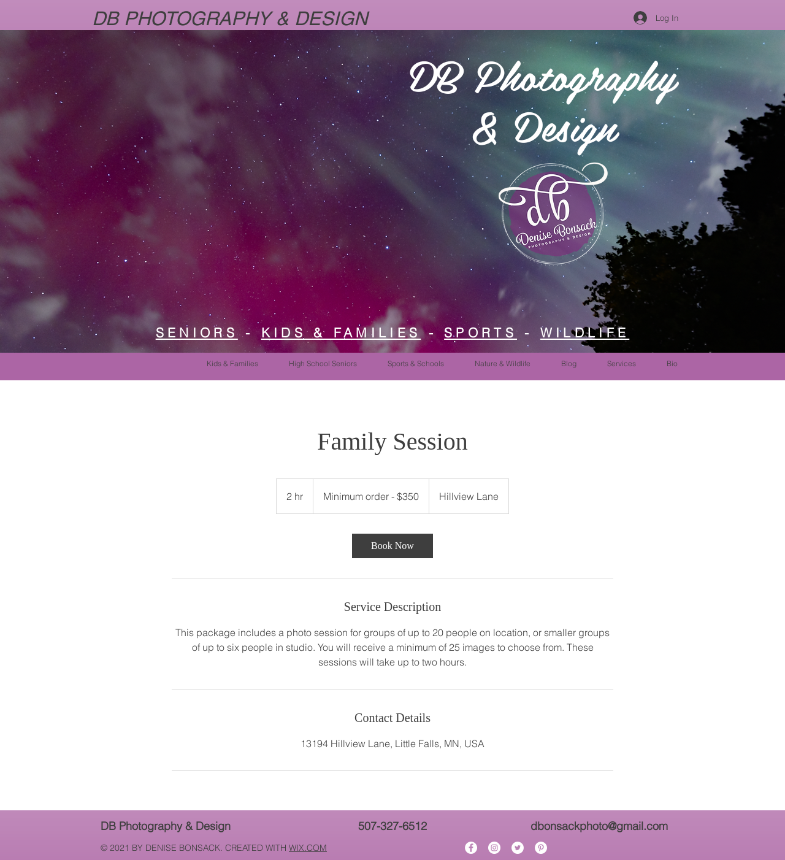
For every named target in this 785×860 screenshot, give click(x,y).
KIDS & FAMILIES (341, 332)
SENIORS (197, 332)
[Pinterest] (541, 848)
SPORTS (480, 332)
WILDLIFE (584, 332)
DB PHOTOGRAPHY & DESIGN (232, 18)
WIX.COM (308, 847)
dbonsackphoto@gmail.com (599, 826)
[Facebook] (471, 848)
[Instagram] (494, 848)
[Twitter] (517, 848)
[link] (392, 546)
